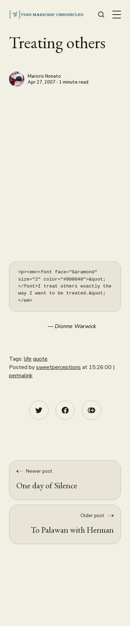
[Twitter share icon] (39, 410)
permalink (21, 375)
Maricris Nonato (44, 76)
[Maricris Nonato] (16, 79)
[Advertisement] (65, 156)
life (28, 359)
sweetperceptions (58, 367)
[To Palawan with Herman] (65, 524)
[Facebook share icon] (65, 410)
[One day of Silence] (65, 480)
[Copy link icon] (91, 410)
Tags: (16, 359)
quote (40, 359)
